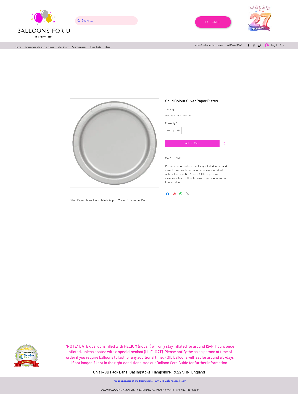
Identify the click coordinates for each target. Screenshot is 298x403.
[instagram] (259, 45)
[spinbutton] (173, 130)
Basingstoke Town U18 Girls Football (159, 380)
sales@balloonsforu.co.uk (209, 45)
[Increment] (178, 130)
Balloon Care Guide (172, 362)
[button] (281, 45)
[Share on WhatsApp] (181, 194)
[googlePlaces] (248, 45)
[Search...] (106, 20)
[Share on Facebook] (167, 194)
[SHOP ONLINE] (213, 22)
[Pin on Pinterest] (174, 194)
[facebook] (254, 45)
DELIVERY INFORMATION (179, 115)
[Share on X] (188, 194)
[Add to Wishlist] (224, 143)
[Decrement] (168, 130)
